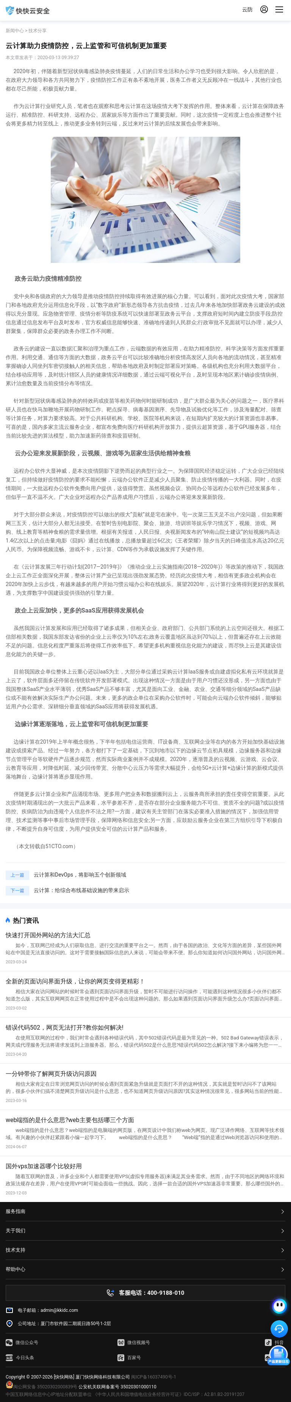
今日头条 (20, 1357)
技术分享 (37, 30)
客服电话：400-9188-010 (152, 1292)
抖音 (274, 1342)
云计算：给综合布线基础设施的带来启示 (81, 890)
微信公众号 (22, 1342)
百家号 (129, 1357)
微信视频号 (133, 1342)
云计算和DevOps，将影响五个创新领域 (80, 875)
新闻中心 (15, 30)
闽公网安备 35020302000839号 (41, 1386)
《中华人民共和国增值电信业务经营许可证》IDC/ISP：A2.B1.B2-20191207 (168, 1394)
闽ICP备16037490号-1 (153, 1377)
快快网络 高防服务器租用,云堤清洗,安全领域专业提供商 (28, 11)
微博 (274, 1357)
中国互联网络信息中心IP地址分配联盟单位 (49, 1394)
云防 (247, 9)
